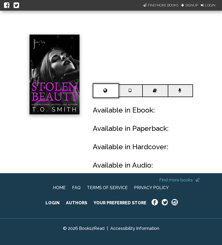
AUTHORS (76, 202)
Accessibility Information (134, 228)
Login (208, 5)
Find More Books (160, 5)
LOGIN (52, 202)
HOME (59, 187)
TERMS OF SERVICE (107, 187)
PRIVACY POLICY (151, 187)
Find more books (179, 179)
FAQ (76, 187)
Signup (189, 5)
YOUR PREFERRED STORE (120, 202)
